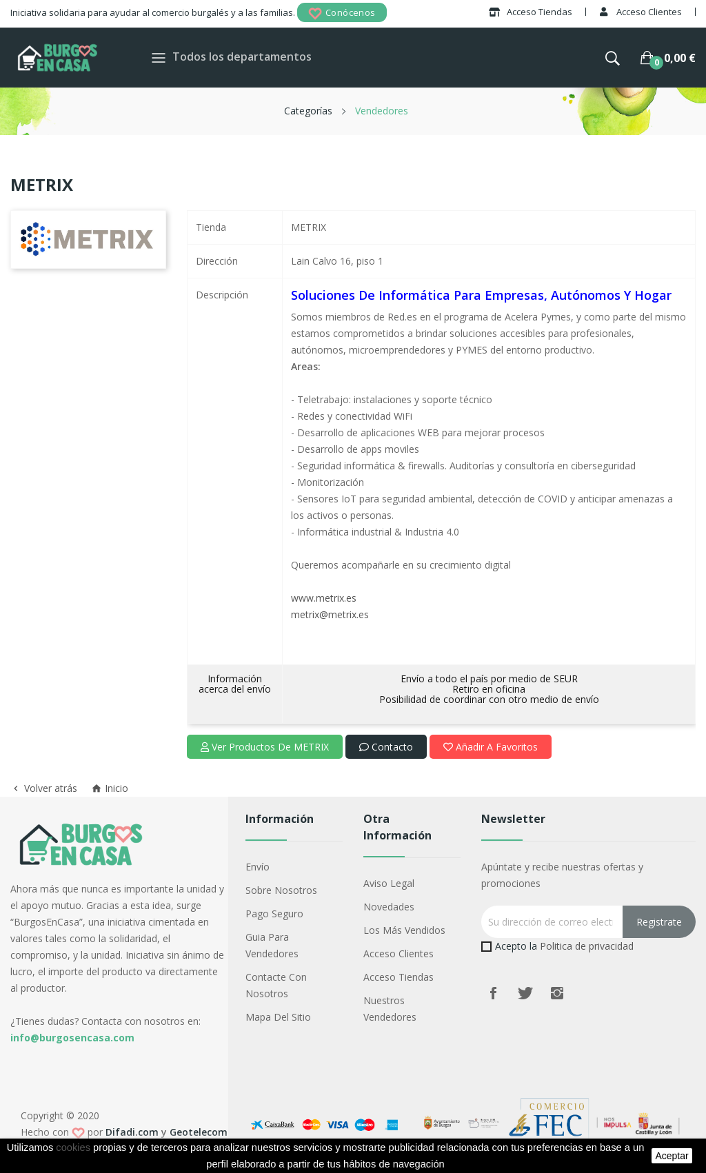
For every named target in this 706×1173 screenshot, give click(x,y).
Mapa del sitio (278, 1016)
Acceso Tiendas (398, 976)
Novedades (388, 906)
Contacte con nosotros (276, 985)
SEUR (566, 678)
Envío (257, 866)
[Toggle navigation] (158, 57)
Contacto (386, 746)
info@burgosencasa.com (72, 1037)
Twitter (525, 993)
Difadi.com (132, 1132)
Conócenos (342, 13)
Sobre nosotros (281, 890)
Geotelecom (199, 1132)
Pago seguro (274, 913)
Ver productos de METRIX (265, 746)
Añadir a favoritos (490, 746)
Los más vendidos (404, 930)
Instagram (557, 993)
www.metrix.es (323, 597)
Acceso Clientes (398, 953)
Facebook (493, 993)
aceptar (671, 1155)
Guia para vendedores (272, 945)
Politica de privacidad (587, 945)
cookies (73, 1147)
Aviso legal (388, 883)
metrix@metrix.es (330, 614)
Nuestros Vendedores (389, 1008)
